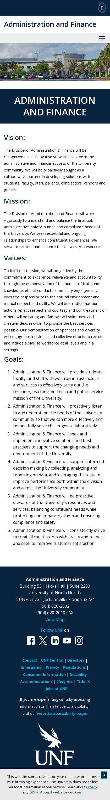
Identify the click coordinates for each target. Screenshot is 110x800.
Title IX (83, 681)
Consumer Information (44, 674)
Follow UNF (52, 630)
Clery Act (64, 681)
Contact (29, 660)
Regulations (74, 667)
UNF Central (52, 660)
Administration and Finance (50, 24)
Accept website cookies (61, 792)
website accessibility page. (62, 713)
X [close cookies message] (104, 775)
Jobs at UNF (56, 688)
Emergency (31, 667)
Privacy (91, 787)
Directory (76, 660)
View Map (54, 619)
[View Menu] (102, 38)
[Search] (102, 7)
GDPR (33, 792)
